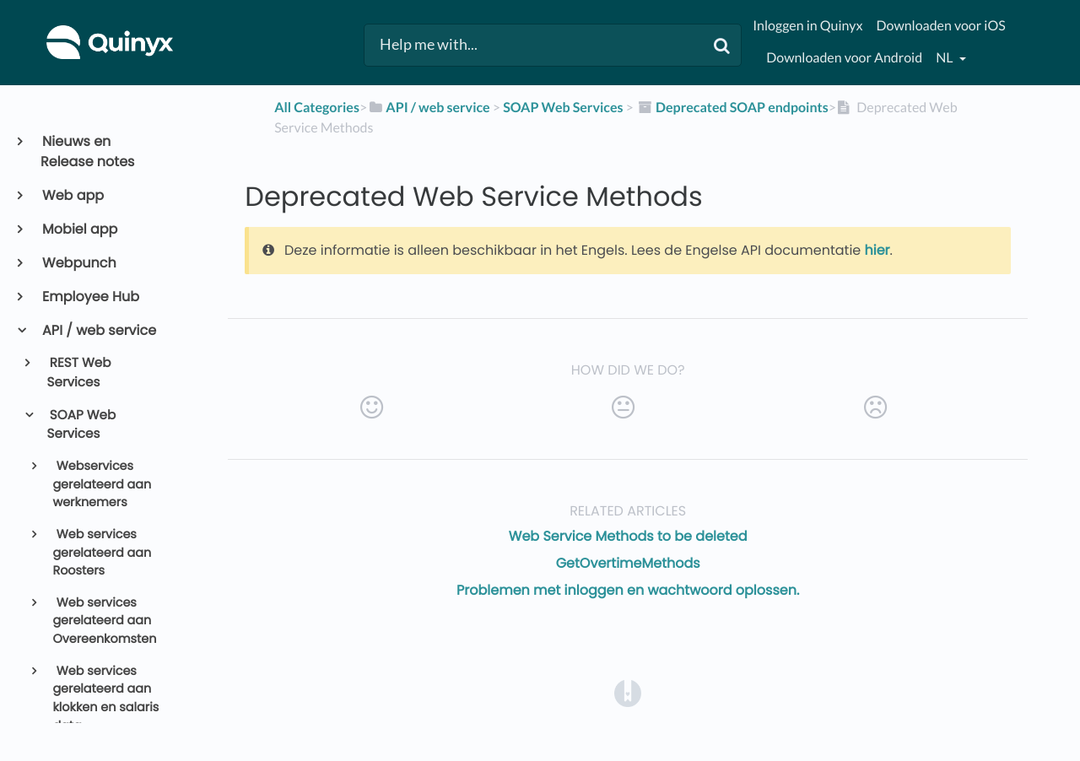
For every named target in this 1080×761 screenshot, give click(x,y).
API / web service (98, 330)
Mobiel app (78, 229)
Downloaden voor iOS (940, 26)
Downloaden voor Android (844, 58)
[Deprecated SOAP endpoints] (732, 108)
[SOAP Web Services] (563, 108)
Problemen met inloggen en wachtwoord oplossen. (627, 590)
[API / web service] (428, 108)
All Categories (316, 108)
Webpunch (78, 263)
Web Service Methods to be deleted (628, 536)
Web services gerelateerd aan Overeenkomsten (104, 621)
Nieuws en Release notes (87, 151)
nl (945, 58)
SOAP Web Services (81, 425)
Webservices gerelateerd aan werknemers (101, 484)
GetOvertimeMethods (628, 563)
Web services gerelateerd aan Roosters (101, 553)
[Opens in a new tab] (627, 693)
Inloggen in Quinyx (807, 26)
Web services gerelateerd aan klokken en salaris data (105, 699)
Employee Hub (89, 296)
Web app (72, 195)
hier (877, 250)
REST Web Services (79, 372)
